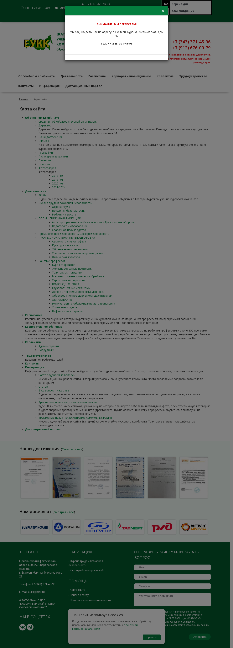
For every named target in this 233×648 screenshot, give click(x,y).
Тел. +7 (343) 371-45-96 (116, 43)
